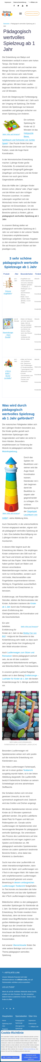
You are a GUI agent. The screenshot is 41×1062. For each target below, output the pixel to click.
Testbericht (28, 770)
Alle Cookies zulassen (10, 1057)
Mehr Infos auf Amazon (11, 134)
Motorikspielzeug (9, 451)
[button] (32, 13)
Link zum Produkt (8, 987)
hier (10, 999)
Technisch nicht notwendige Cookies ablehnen (31, 1057)
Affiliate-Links (22, 980)
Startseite (6, 23)
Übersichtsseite (19, 945)
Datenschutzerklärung (29, 1049)
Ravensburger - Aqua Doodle (8, 335)
